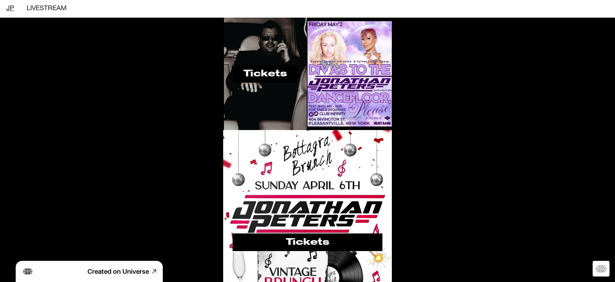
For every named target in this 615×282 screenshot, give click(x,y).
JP (10, 8)
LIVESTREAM (47, 8)
